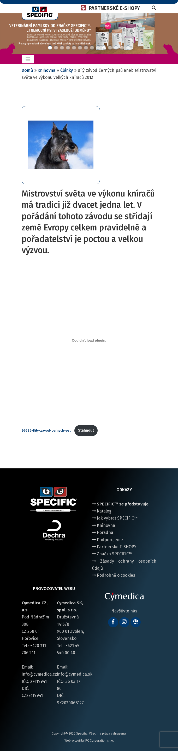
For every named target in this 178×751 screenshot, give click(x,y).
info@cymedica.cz (39, 674)
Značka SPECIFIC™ (112, 553)
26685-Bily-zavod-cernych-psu (47, 430)
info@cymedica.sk (74, 674)
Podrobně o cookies (113, 575)
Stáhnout (86, 430)
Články (66, 70)
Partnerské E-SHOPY (114, 546)
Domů (27, 70)
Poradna (102, 532)
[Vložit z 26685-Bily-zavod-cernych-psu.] (89, 340)
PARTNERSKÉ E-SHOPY (114, 8)
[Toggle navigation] (28, 59)
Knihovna (46, 70)
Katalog (101, 511)
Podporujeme (107, 539)
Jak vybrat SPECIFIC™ (115, 518)
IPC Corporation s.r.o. (99, 740)
